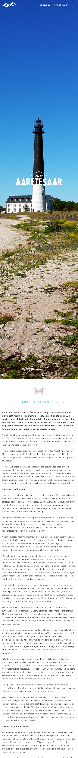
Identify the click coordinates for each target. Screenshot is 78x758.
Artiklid (45, 5)
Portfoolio (61, 5)
